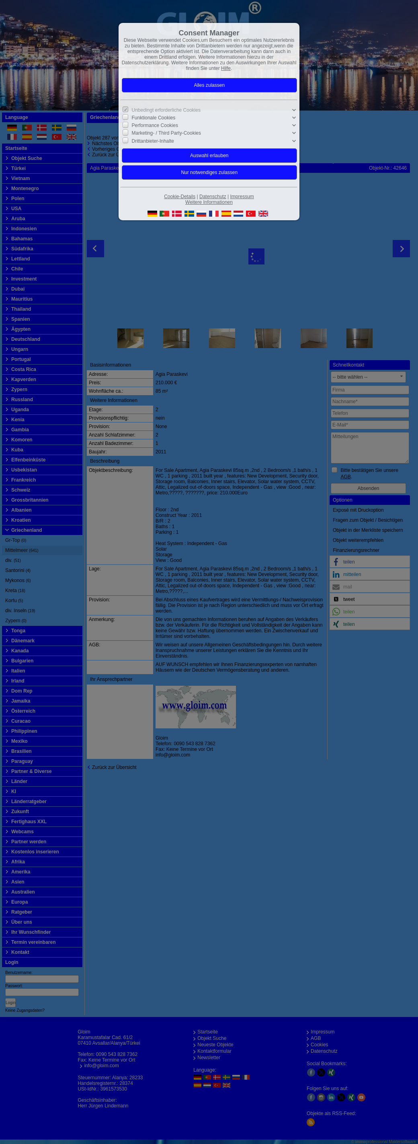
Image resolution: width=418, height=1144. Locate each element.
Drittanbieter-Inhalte (153, 141)
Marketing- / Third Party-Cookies (166, 133)
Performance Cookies (155, 125)
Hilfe (226, 68)
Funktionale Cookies (154, 118)
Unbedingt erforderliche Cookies (166, 110)
